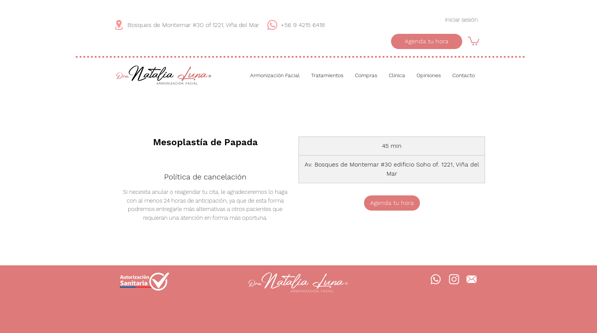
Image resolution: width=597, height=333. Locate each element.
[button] (473, 40)
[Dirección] (119, 24)
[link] (392, 203)
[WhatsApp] (272, 24)
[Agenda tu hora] (426, 41)
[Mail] (471, 279)
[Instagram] (454, 279)
